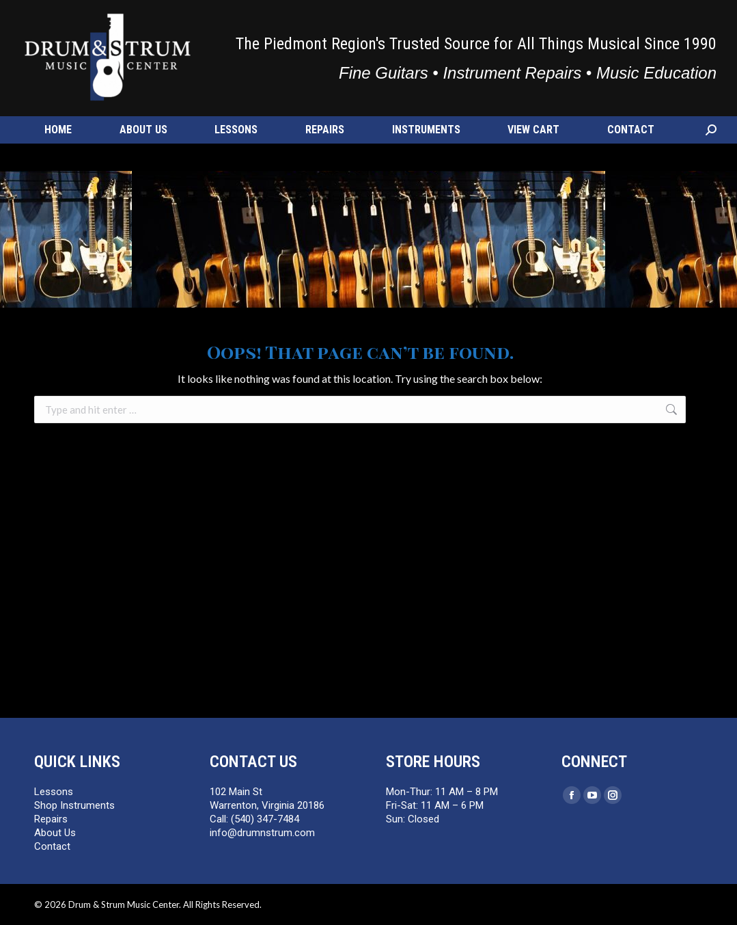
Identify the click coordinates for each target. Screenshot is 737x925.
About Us (55, 833)
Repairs (51, 819)
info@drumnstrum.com (154, 17)
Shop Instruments (74, 805)
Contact (52, 846)
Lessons (53, 792)
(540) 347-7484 (64, 17)
